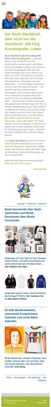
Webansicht (42, 403)
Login (44, 400)
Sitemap (22, 401)
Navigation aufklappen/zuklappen (25, 4)
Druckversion (11, 401)
